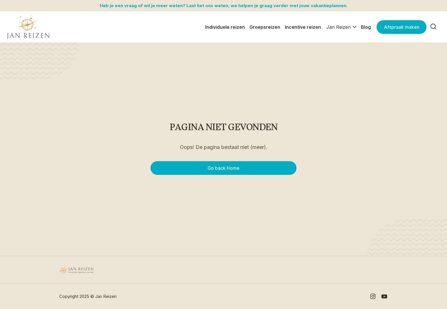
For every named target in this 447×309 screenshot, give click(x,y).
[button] (341, 27)
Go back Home (223, 168)
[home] (28, 27)
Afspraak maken (401, 27)
